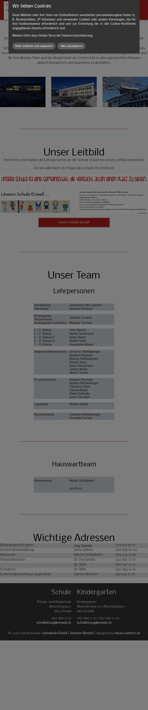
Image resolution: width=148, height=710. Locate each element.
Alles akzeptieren (71, 46)
